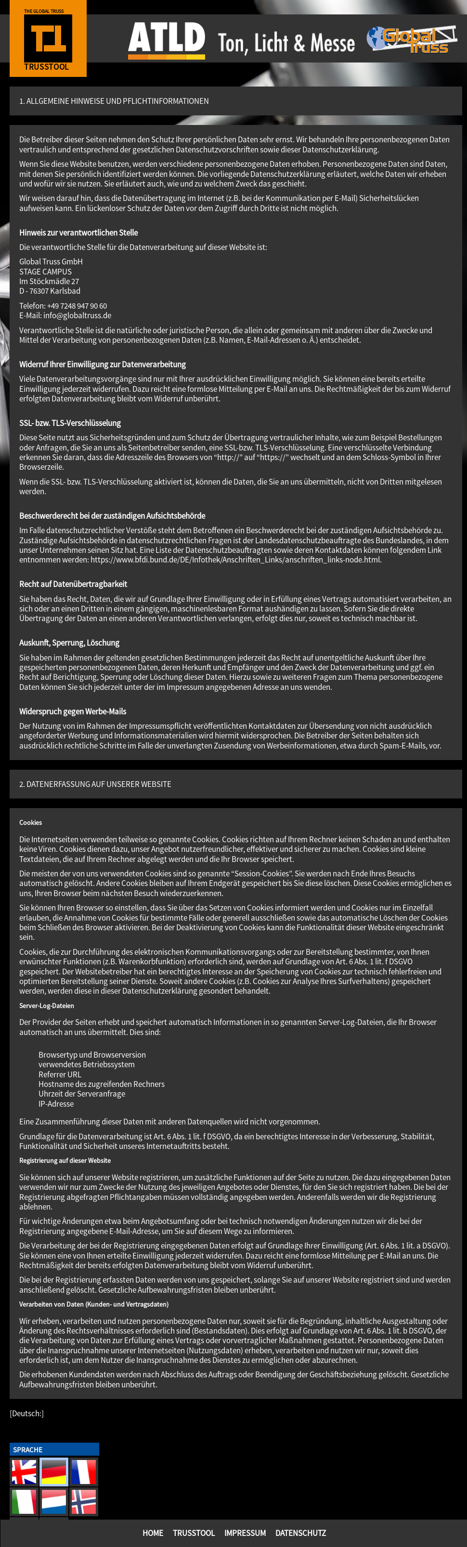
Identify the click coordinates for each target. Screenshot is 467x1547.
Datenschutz (300, 1533)
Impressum (245, 1533)
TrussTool (194, 1533)
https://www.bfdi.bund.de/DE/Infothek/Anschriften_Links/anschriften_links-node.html (235, 559)
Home (153, 1533)
